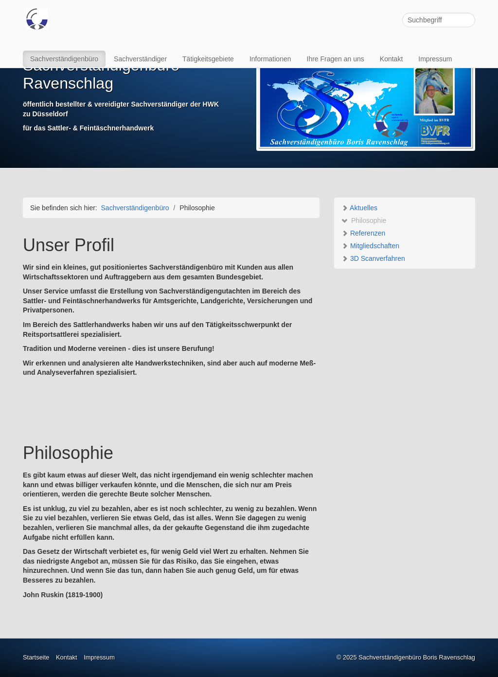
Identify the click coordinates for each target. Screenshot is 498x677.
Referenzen (363, 233)
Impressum (435, 59)
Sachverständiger (140, 59)
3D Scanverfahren (373, 258)
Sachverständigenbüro (64, 59)
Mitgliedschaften (370, 246)
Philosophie (363, 220)
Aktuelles (359, 208)
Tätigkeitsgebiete (208, 59)
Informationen (270, 59)
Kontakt (391, 59)
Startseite (36, 657)
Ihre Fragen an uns (335, 59)
